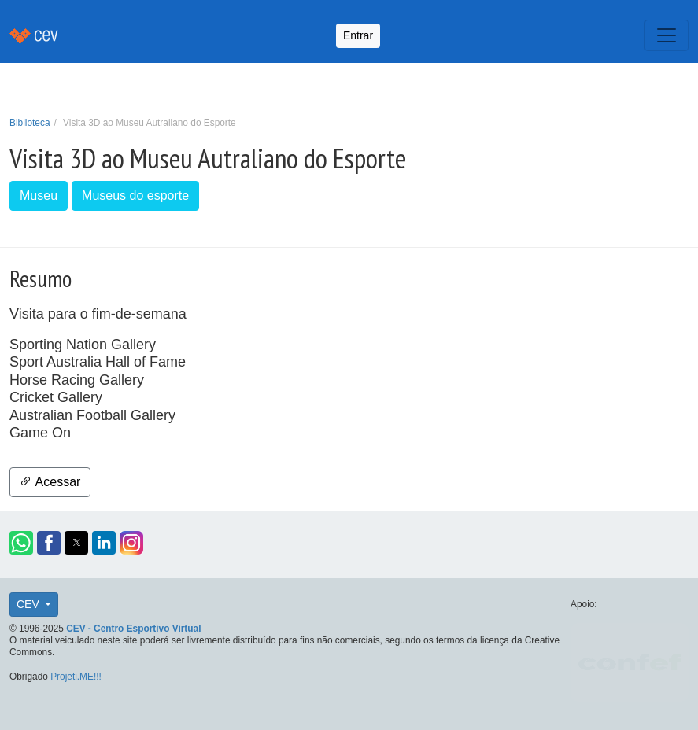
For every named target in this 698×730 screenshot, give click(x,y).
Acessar (50, 482)
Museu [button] (38, 195)
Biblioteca (29, 122)
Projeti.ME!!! (76, 676)
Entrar (358, 35)
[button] (21, 543)
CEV (29, 604)
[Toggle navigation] (666, 35)
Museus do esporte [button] (135, 195)
